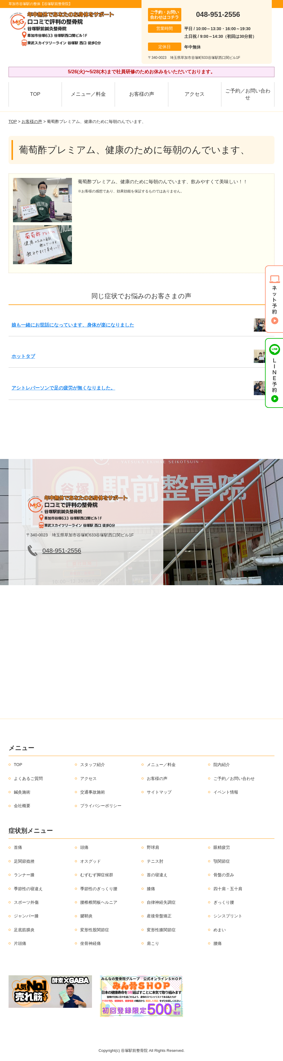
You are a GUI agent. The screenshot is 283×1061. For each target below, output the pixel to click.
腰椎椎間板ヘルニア (98, 902)
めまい (219, 929)
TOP (35, 94)
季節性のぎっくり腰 (98, 888)
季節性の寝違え (28, 888)
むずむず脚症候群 (96, 874)
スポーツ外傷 (26, 902)
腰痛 (217, 943)
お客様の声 (141, 94)
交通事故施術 (92, 792)
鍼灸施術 (22, 792)
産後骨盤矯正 (159, 916)
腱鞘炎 (86, 916)
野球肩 (153, 847)
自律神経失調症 (161, 902)
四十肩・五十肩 (227, 888)
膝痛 (151, 888)
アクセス (195, 94)
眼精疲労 (221, 847)
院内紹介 (221, 764)
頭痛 (84, 847)
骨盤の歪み (223, 874)
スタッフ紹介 (92, 764)
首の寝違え (157, 874)
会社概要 (22, 805)
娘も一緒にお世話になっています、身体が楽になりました (72, 324)
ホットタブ (23, 356)
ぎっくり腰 (223, 902)
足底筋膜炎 (24, 929)
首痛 (18, 847)
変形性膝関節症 (161, 929)
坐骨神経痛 (90, 943)
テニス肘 (155, 861)
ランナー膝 (24, 874)
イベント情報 (225, 792)
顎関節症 (221, 861)
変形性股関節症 (94, 929)
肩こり (153, 943)
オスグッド (90, 861)
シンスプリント (227, 916)
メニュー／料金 (88, 94)
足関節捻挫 (24, 861)
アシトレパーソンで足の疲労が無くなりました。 (63, 387)
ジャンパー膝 (26, 916)
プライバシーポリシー (100, 805)
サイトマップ (159, 792)
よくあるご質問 (28, 778)
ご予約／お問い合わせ (247, 94)
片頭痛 (20, 943)
